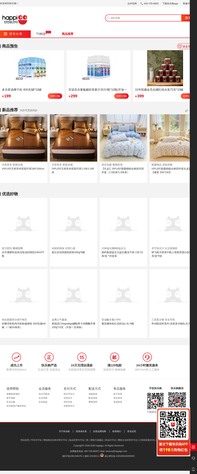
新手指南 (11, 398)
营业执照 (24, 440)
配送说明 (93, 398)
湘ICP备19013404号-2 (73, 456)
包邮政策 (93, 394)
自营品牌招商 (99, 431)
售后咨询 (118, 398)
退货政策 (118, 402)
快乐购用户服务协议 (16, 406)
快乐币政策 (44, 394)
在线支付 (68, 398)
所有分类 (13, 33)
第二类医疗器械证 (94, 440)
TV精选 (41, 33)
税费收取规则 (13, 394)
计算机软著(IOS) (147, 440)
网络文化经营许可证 (127, 440)
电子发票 (118, 394)
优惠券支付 (69, 406)
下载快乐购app (170, 3)
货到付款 (68, 402)
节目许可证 (36, 440)
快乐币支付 (69, 394)
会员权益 (43, 402)
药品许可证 (110, 440)
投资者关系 (81, 431)
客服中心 (189, 3)
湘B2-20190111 (92, 456)
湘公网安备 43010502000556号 (119, 456)
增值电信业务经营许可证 (55, 440)
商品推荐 (67, 33)
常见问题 (11, 402)
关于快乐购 (64, 431)
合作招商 (132, 3)
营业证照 (131, 431)
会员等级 (43, 398)
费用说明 (93, 402)
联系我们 (116, 431)
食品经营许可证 (76, 440)
